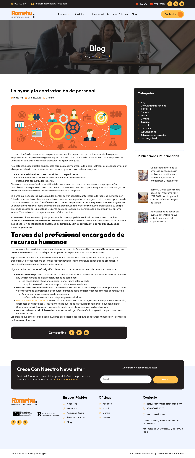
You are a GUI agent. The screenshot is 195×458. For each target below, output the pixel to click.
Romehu (64, 14)
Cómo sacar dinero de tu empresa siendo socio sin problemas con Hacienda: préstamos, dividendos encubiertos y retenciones (164, 174)
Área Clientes (120, 14)
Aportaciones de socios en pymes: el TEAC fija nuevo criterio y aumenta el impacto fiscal (164, 216)
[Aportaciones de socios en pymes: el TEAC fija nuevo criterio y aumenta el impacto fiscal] (143, 217)
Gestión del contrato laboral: (32, 300)
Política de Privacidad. (66, 390)
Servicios (80, 14)
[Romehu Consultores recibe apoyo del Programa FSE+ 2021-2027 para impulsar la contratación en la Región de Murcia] (143, 197)
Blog (134, 14)
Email (103, 384)
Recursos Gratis (100, 14)
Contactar (174, 14)
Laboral (106, 56)
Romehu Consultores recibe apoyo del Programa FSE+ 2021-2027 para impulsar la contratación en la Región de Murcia (165, 196)
